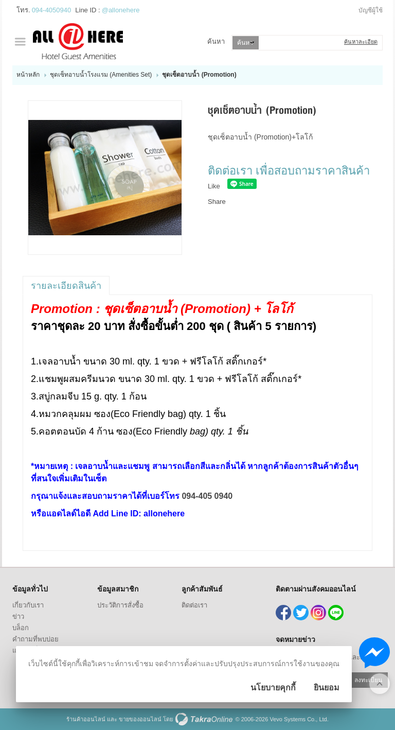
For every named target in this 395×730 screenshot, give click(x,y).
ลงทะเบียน (368, 680)
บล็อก (20, 628)
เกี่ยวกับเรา (28, 605)
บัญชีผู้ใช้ (370, 10)
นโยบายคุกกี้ (273, 687)
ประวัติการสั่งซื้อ (120, 605)
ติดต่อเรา (194, 605)
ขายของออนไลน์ (140, 719)
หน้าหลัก (28, 74)
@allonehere (121, 10)
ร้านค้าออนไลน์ (85, 719)
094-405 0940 (207, 496)
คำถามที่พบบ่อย (35, 639)
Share (217, 201)
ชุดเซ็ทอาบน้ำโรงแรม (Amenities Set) (101, 74)
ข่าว (18, 616)
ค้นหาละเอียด (361, 42)
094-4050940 (51, 10)
